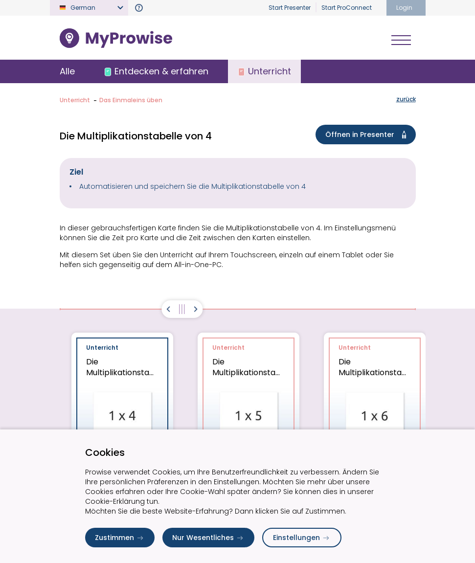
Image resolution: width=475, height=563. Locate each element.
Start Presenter (290, 7)
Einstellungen (302, 537)
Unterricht (75, 100)
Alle (67, 71)
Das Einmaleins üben (130, 100)
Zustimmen (120, 537)
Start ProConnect (346, 7)
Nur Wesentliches (208, 537)
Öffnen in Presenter (367, 134)
